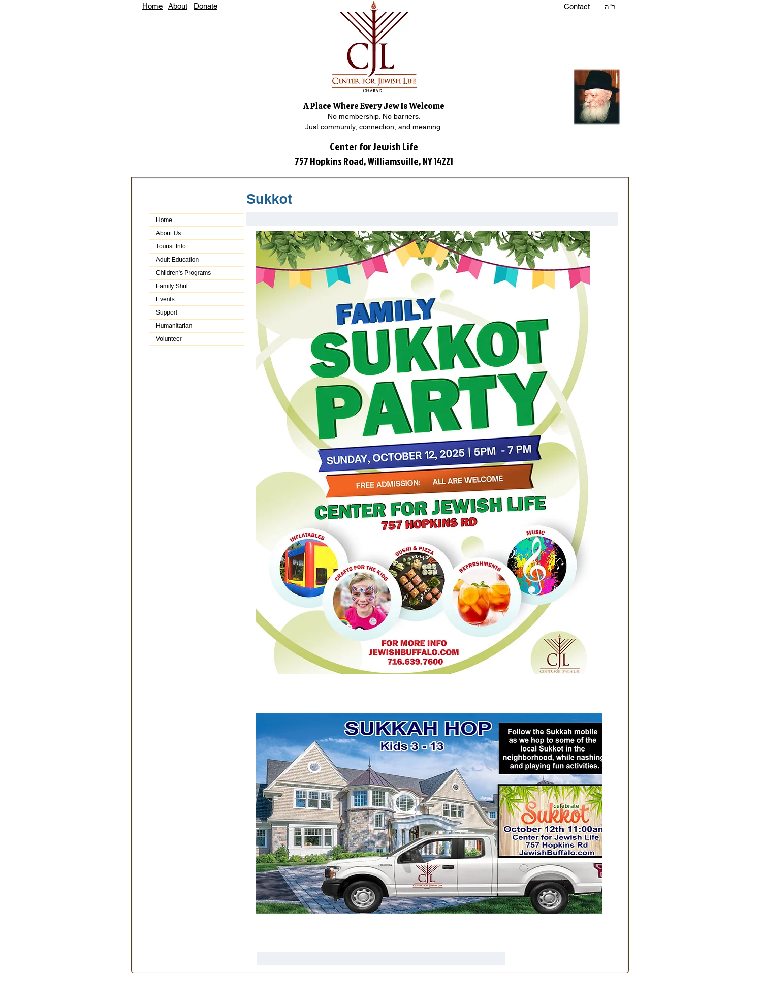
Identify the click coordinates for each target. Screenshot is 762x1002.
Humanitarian (174, 325)
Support (166, 312)
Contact (577, 6)
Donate (205, 6)
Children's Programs (183, 272)
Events (165, 299)
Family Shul (172, 286)
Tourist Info (171, 246)
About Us (168, 233)
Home (152, 6)
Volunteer (169, 338)
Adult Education (177, 259)
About (177, 6)
